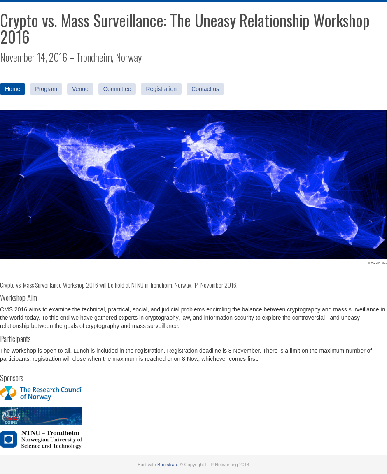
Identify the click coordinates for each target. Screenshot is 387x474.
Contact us (205, 89)
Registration (161, 89)
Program (46, 89)
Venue (80, 89)
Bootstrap (167, 464)
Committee (117, 89)
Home (12, 89)
